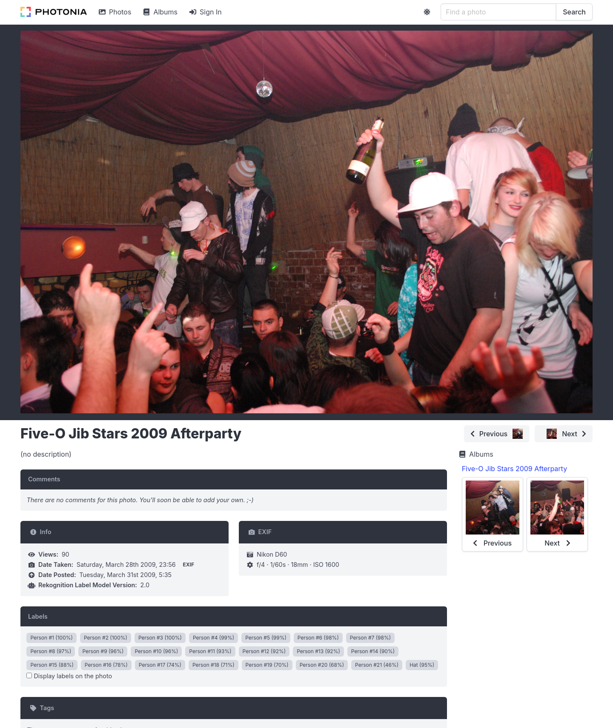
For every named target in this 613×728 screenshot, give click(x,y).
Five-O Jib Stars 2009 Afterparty (514, 468)
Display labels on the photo (69, 676)
